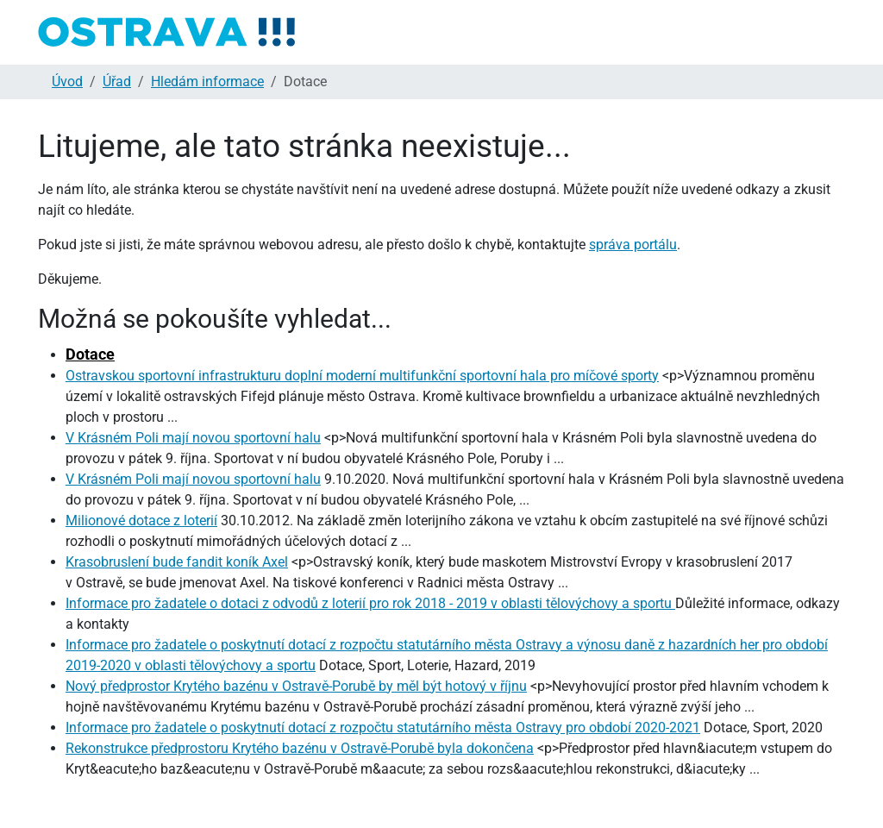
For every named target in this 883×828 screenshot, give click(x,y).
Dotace (90, 354)
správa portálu (633, 244)
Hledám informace (207, 81)
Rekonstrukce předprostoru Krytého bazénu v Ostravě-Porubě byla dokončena (300, 748)
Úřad (117, 81)
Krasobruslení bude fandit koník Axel (177, 562)
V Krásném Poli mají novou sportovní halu (193, 438)
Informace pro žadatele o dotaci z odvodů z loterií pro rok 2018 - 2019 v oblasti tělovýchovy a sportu (370, 603)
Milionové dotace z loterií (141, 520)
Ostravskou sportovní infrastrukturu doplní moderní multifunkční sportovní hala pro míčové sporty (362, 375)
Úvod (67, 81)
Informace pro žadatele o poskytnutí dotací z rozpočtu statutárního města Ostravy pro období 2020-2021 (383, 727)
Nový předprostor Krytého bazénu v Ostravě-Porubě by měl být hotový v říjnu (296, 686)
